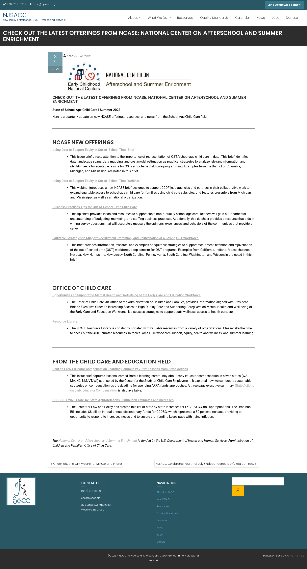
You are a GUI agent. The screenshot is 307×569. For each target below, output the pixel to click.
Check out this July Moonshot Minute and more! (87, 464)
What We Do (157, 17)
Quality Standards (214, 17)
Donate (292, 17)
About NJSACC (165, 492)
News (261, 17)
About (133, 17)
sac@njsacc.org (42, 4)
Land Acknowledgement (284, 5)
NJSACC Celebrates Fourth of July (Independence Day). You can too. (205, 464)
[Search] (238, 490)
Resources (185, 17)
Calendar (242, 17)
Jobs (275, 17)
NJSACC (15, 15)
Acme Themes (295, 555)
